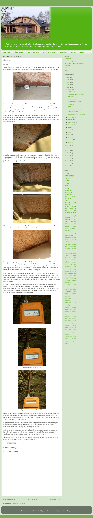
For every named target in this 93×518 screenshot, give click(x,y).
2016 (68, 158)
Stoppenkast (71, 104)
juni (69, 129)
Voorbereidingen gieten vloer (76, 94)
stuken (68, 181)
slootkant (71, 327)
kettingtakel (67, 316)
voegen (66, 338)
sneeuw (69, 291)
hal (75, 223)
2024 (68, 82)
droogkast (73, 278)
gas (75, 311)
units (66, 196)
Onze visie (6, 52)
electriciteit (68, 212)
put (70, 323)
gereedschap (68, 282)
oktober (70, 119)
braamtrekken (72, 275)
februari (70, 139)
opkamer (67, 268)
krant (66, 320)
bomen (66, 221)
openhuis (73, 228)
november (71, 117)
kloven (74, 316)
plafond (68, 185)
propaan (67, 270)
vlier (74, 253)
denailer (66, 309)
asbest (74, 273)
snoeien (74, 291)
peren (74, 248)
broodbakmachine (69, 277)
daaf (74, 210)
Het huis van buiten (19, 52)
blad (66, 244)
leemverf (67, 225)
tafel (75, 329)
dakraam (73, 221)
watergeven (68, 300)
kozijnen (74, 318)
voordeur (74, 338)
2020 (68, 148)
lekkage (69, 286)
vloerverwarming (68, 336)
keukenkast (68, 237)
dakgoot (74, 307)
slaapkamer (69, 190)
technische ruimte (69, 331)
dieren (70, 309)
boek (70, 305)
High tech (67, 68)
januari (70, 142)
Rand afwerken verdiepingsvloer (77, 114)
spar (75, 327)
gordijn (74, 244)
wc (75, 219)
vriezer (66, 243)
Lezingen (81, 52)
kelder (73, 196)
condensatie (67, 307)
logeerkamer (68, 266)
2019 (68, 150)
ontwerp (67, 288)
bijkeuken (68, 204)
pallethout (67, 248)
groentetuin (68, 192)
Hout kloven (71, 96)
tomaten (74, 293)
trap (74, 202)
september (71, 122)
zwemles (67, 343)
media (74, 266)
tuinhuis (70, 253)
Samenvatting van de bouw (36, 52)
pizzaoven (73, 268)
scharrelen (67, 325)
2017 (68, 155)
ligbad (74, 237)
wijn (75, 302)
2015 (68, 160)
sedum (74, 325)
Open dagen (64, 52)
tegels (74, 331)
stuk (70, 329)
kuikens (66, 264)
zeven (66, 259)
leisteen (67, 228)
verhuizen (67, 219)
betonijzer (67, 305)
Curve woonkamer (73, 111)
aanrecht (67, 214)
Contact (73, 52)
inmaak (74, 284)
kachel (67, 178)
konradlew (50, 511)
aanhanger (73, 243)
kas (65, 286)
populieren (73, 289)
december (71, 89)
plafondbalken (69, 250)
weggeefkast (68, 302)
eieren (69, 311)
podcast (66, 323)
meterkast (67, 322)
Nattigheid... (71, 106)
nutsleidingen (72, 246)
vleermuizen (67, 334)
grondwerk (67, 284)
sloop (67, 188)
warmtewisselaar (68, 340)
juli (69, 127)
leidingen (73, 264)
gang (66, 208)
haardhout (68, 202)
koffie (70, 318)
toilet (74, 270)
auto (75, 304)
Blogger (69, 511)
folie (73, 311)
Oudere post (55, 499)
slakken (66, 327)
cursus (66, 278)
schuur (71, 270)
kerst (66, 246)
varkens (73, 225)
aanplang (67, 304)
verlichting (73, 332)
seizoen (67, 234)
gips (69, 244)
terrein (67, 200)
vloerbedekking (69, 241)
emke (74, 226)
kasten (74, 255)
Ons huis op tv (52, 52)
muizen (71, 322)
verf (70, 271)
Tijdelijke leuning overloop (75, 109)
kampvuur (73, 314)
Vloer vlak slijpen (72, 99)
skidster (67, 239)
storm (74, 239)
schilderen (67, 252)
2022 (68, 87)
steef (66, 253)
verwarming (68, 296)
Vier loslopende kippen (74, 101)
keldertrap (67, 216)
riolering (74, 323)
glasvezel (67, 262)
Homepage (32, 499)
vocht (74, 336)
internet (66, 314)
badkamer (69, 176)
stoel (66, 329)
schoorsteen (68, 232)
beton (66, 275)
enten (74, 261)
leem (74, 206)
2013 (68, 165)
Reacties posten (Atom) (18, 503)
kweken (70, 320)
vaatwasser (67, 295)
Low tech (67, 65)
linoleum (73, 286)
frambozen (67, 280)
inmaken (74, 313)
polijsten (67, 289)
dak (75, 214)
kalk (74, 212)
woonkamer (69, 194)
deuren (67, 210)
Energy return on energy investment (75, 63)
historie (66, 313)
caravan (74, 305)
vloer (67, 173)
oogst (74, 216)
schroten (73, 252)
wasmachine (68, 298)
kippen (67, 206)
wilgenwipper (73, 341)
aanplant (73, 234)
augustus (71, 124)
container (67, 217)
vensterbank (67, 332)
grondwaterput (69, 235)
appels (70, 273)
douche (67, 226)
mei (69, 132)
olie (75, 257)
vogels (66, 255)
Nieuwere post (9, 499)
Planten (67, 70)
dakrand (67, 223)
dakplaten (67, 261)
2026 (68, 77)
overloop (73, 208)
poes (74, 288)
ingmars (74, 262)
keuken (68, 183)
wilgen (66, 273)
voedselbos (68, 198)
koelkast (66, 318)
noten (74, 322)
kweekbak (67, 257)
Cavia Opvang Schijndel (71, 61)
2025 (68, 79)
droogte (66, 311)
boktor (74, 259)
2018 (68, 153)
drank (74, 309)
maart (70, 137)
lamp (74, 320)
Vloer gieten (71, 91)
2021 (68, 145)
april (69, 134)
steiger (66, 293)
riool (66, 291)
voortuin (74, 271)
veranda (67, 271)
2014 (68, 163)
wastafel (66, 341)
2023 (68, 84)
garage (74, 280)
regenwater (68, 230)
